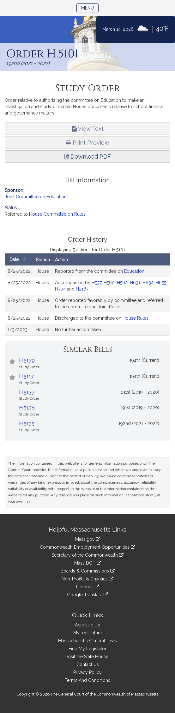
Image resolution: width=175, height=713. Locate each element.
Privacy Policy (87, 672)
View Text (88, 128)
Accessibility (87, 624)
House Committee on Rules (57, 214)
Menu (90, 7)
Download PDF (87, 156)
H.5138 (27, 408)
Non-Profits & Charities (87, 578)
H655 (161, 282)
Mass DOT (87, 563)
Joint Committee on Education (36, 196)
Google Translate (87, 594)
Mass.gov (87, 539)
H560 (109, 282)
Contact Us (87, 664)
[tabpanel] (87, 286)
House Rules (135, 318)
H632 (148, 282)
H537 (96, 282)
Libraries (87, 586)
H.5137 (26, 392)
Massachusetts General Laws (87, 640)
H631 (135, 282)
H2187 (82, 288)
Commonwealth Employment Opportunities (87, 547)
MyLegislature (87, 632)
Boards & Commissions (88, 570)
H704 (60, 288)
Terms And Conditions (87, 680)
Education (134, 271)
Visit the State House (87, 656)
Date (19, 259)
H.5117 (26, 376)
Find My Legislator (87, 648)
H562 (122, 282)
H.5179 (27, 360)
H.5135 (26, 424)
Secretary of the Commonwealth (87, 555)
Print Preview (87, 142)
